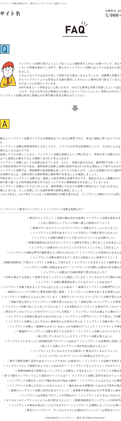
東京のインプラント (42, 218)
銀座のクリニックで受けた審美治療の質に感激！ (37, 291)
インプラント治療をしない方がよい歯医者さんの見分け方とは (45, 321)
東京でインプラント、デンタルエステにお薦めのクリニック (63, 410)
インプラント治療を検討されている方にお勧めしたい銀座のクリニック (75, 257)
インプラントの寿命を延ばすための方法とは (35, 316)
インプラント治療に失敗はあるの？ (47, 267)
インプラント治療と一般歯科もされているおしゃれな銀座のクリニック (52, 326)
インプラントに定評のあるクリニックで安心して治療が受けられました (75, 232)
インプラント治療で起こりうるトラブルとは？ (33, 306)
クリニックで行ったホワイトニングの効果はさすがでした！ (75, 356)
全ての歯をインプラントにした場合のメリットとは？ (36, 375)
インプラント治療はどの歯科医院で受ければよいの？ (75, 272)
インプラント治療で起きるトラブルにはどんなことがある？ (39, 287)
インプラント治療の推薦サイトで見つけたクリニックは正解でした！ (75, 237)
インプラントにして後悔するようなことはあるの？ (36, 365)
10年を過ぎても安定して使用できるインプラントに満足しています (45, 277)
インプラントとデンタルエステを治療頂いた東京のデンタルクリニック (75, 351)
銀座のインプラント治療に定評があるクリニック (40, 390)
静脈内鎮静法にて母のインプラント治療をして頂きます (37, 262)
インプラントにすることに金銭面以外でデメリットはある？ (43, 341)
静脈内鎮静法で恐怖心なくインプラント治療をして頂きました (55, 370)
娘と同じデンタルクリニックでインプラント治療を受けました (75, 336)
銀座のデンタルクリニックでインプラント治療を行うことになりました (75, 228)
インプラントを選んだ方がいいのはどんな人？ (38, 385)
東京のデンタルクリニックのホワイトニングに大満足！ (39, 311)
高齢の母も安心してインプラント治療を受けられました (44, 301)
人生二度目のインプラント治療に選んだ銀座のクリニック (75, 223)
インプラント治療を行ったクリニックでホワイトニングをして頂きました (75, 247)
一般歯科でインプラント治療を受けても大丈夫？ (45, 331)
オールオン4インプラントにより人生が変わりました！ (39, 400)
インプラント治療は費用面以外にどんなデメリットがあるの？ (75, 282)
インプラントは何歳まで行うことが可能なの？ (49, 395)
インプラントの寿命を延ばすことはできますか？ (40, 405)
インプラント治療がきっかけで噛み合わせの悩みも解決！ (44, 380)
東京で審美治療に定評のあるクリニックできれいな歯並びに (46, 361)
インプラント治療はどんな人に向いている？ (31, 296)
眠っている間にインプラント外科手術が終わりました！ (75, 346)
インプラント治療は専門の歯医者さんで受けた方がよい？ (44, 252)
